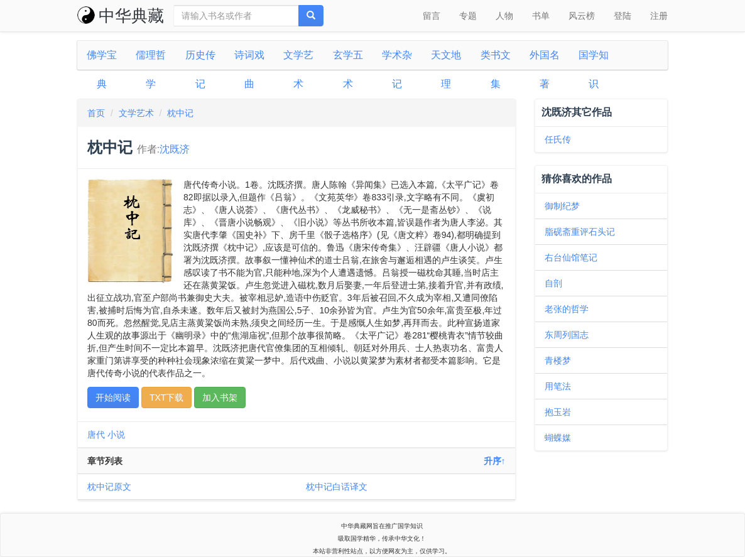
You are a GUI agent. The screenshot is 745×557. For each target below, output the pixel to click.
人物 (504, 16)
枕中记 (180, 113)
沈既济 (175, 149)
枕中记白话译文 (336, 487)
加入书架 (219, 397)
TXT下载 (166, 397)
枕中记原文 (109, 487)
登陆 (622, 16)
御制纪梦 (562, 206)
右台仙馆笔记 (571, 257)
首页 (96, 113)
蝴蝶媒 (558, 438)
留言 (431, 16)
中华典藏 (120, 15)
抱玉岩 (558, 412)
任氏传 (558, 139)
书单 (541, 16)
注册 (659, 16)
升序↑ (495, 461)
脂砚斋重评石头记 (580, 232)
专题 (468, 16)
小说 (116, 435)
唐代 (96, 435)
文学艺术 (136, 113)
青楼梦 (558, 360)
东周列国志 (567, 335)
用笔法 (558, 386)
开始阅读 (113, 397)
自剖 (553, 283)
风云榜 (581, 16)
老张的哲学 (567, 309)
